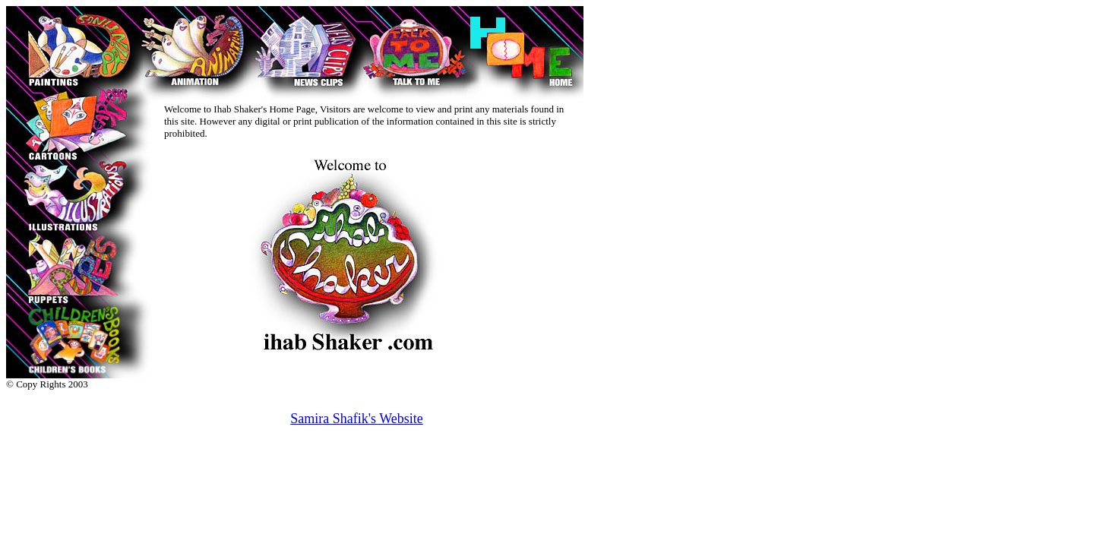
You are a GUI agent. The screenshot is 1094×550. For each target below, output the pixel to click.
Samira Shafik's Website (356, 418)
